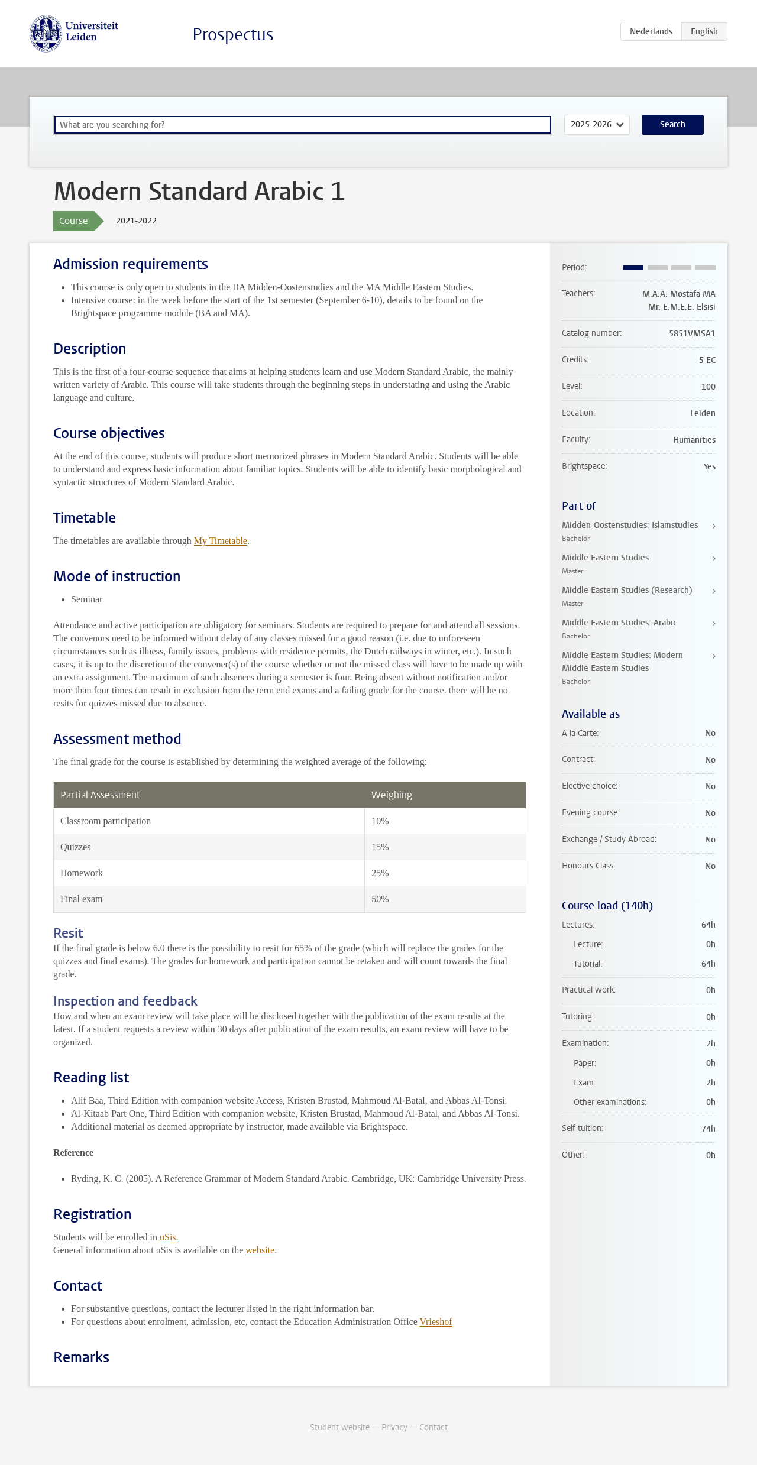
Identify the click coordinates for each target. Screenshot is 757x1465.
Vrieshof (436, 1322)
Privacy (394, 1427)
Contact (433, 1427)
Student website (340, 1427)
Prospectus (233, 35)
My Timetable (220, 541)
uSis (168, 1237)
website (259, 1250)
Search (672, 124)
